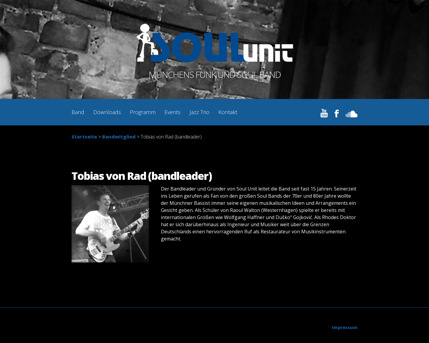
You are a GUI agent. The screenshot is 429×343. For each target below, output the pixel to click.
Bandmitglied (119, 136)
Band (78, 112)
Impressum (345, 327)
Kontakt (227, 112)
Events (172, 112)
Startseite (84, 136)
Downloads (107, 112)
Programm (143, 112)
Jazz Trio (199, 112)
